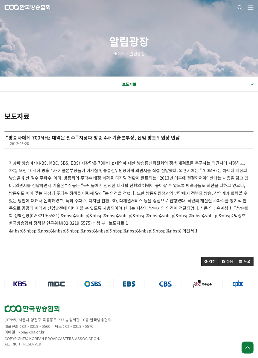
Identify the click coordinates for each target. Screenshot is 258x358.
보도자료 (188, 84)
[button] (210, 261)
